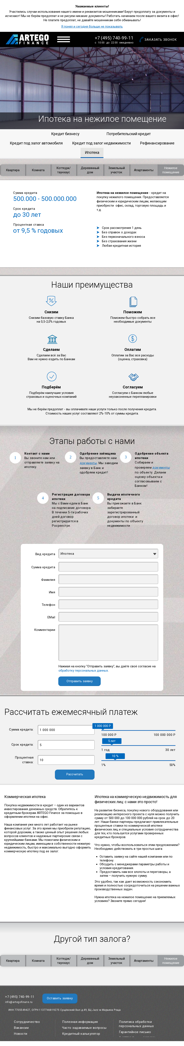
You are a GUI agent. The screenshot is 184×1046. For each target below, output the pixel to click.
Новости (20, 1034)
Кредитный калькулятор (81, 1034)
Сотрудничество (27, 1022)
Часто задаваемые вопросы (84, 1028)
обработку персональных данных (83, 670)
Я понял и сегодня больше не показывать (92, 26)
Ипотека (92, 152)
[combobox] (108, 553)
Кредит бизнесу (65, 134)
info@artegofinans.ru (19, 1002)
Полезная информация (80, 1022)
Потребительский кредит (128, 134)
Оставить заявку (60, 998)
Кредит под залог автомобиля (36, 143)
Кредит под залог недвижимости (101, 143)
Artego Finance (27, 39)
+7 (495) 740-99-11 (114, 38)
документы (88, 463)
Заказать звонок (161, 40)
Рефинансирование (157, 143)
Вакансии (21, 1028)
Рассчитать (74, 774)
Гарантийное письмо (135, 1032)
